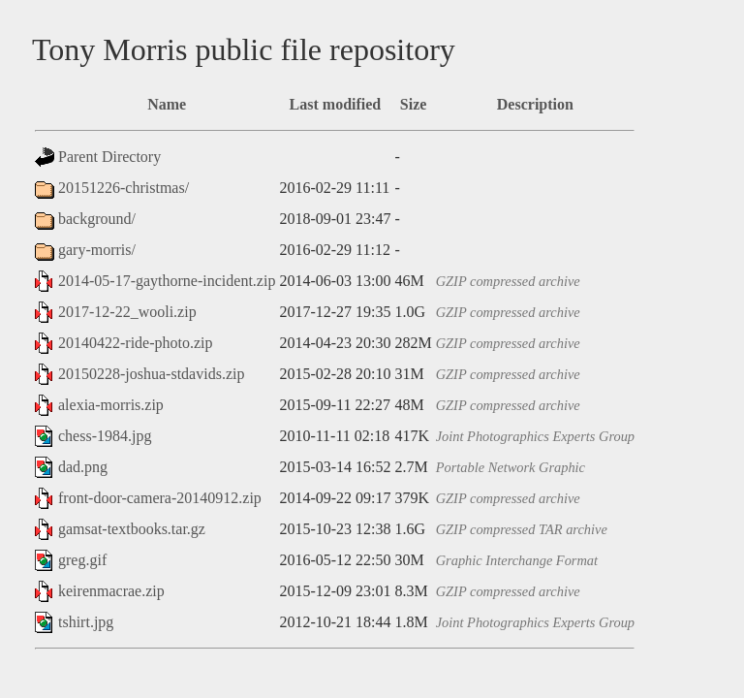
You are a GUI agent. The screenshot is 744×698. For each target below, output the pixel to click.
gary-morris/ (97, 249)
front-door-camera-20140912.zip (160, 498)
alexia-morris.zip (111, 405)
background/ (97, 218)
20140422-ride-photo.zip (135, 342)
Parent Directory (109, 156)
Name (166, 104)
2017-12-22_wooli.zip (127, 311)
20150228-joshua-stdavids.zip (151, 373)
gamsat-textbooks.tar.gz (131, 529)
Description (535, 104)
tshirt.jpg (85, 622)
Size (413, 104)
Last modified (336, 104)
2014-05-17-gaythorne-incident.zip (166, 280)
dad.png (83, 467)
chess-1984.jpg (104, 436)
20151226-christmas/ (123, 187)
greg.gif (82, 560)
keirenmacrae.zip (111, 591)
